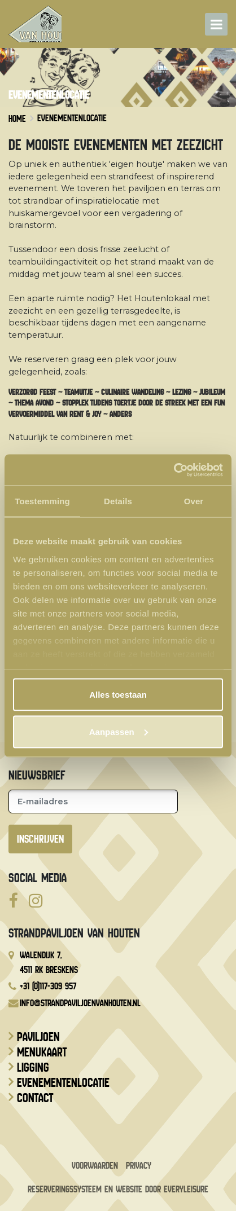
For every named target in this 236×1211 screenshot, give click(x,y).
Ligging (33, 1068)
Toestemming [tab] (42, 501)
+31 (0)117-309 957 (48, 986)
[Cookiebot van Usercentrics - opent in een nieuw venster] (173, 470)
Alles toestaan (118, 694)
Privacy (138, 1165)
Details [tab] (118, 501)
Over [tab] (194, 501)
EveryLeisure (186, 1189)
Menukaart (42, 1052)
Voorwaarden (95, 1165)
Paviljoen (38, 1037)
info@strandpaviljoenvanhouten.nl (80, 1003)
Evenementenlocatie (63, 1083)
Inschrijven (40, 839)
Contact (35, 1098)
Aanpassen (118, 731)
